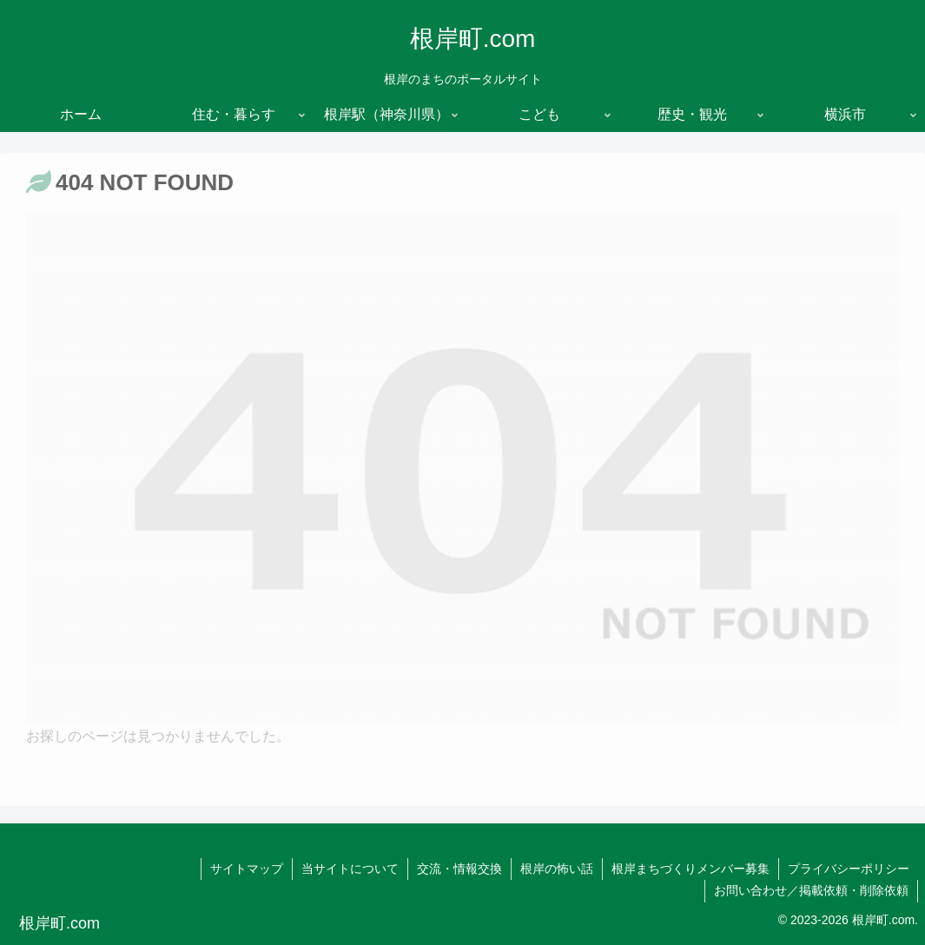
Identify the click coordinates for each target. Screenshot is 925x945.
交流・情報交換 (459, 869)
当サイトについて (350, 869)
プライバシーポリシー (848, 869)
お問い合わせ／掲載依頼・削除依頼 (811, 890)
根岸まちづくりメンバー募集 (690, 869)
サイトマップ (246, 869)
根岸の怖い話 (556, 869)
